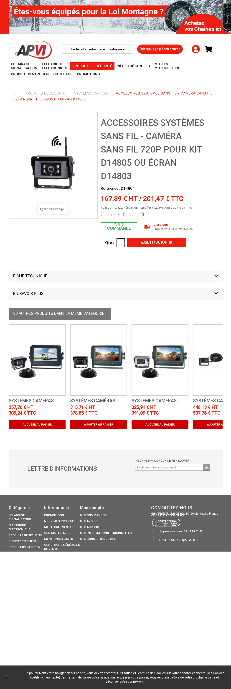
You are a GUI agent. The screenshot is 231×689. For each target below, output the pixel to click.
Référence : (110, 188)
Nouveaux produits (59, 521)
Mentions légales (58, 539)
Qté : (109, 242)
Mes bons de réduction (98, 539)
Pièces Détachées (22, 541)
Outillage (17, 553)
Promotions (18, 565)
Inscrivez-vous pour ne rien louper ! (162, 460)
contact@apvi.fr (182, 540)
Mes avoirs (88, 521)
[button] (116, 276)
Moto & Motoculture (25, 571)
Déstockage (18, 559)
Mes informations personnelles (106, 533)
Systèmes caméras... (33, 400)
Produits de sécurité (46, 93)
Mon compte (92, 507)
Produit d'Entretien (25, 547)
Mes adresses (90, 527)
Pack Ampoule (20, 577)
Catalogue (17, 592)
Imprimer (114, 214)
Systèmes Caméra (91, 93)
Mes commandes (93, 515)
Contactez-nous (57, 533)
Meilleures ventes (58, 527)
